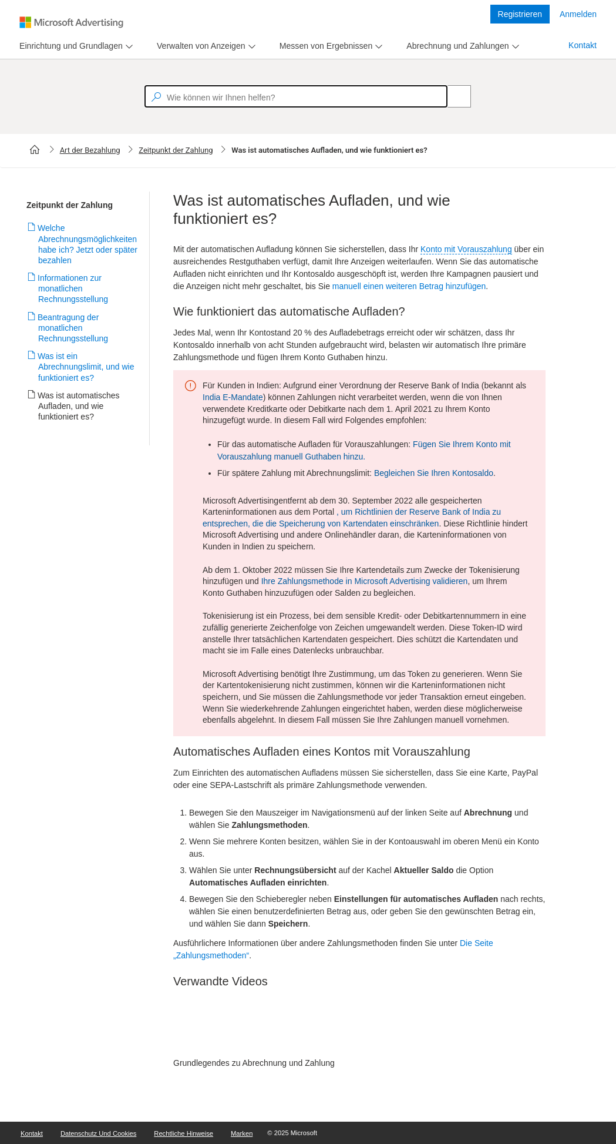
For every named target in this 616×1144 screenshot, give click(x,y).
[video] (359, 1027)
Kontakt (582, 45)
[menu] (74, 46)
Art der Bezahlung (90, 150)
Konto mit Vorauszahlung (466, 249)
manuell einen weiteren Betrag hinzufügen (409, 286)
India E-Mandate (233, 397)
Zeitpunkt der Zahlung (176, 150)
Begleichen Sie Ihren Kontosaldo (433, 473)
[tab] (68, 46)
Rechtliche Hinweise (183, 1133)
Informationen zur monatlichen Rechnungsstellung (73, 288)
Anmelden (578, 14)
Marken (242, 1133)
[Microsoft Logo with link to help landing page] (71, 22)
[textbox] (296, 96)
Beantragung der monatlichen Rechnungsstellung (73, 328)
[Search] (453, 96)
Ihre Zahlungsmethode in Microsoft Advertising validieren (364, 581)
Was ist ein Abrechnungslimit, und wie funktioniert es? (86, 366)
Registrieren (520, 14)
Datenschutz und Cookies (98, 1133)
